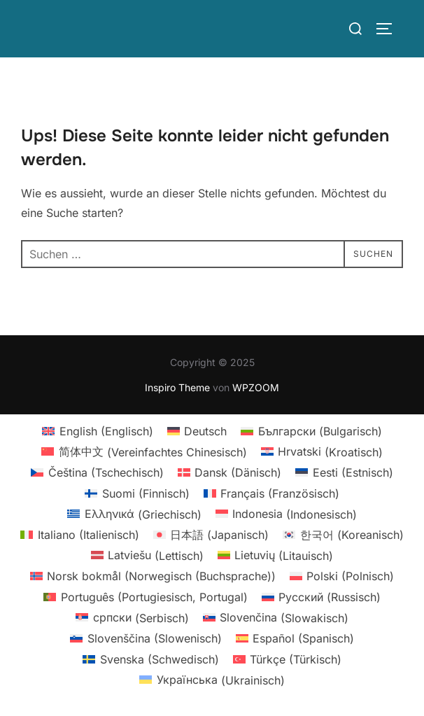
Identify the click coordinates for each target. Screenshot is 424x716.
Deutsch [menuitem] (205, 431)
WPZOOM (255, 387)
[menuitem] (97, 431)
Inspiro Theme (177, 387)
